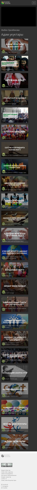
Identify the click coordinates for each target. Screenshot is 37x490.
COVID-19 (4, 478)
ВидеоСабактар (5, 470)
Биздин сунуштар (6, 477)
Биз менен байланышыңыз (8, 475)
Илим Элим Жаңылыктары (8, 480)
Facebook (4, 484)
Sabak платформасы (7, 473)
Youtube (4, 488)
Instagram (4, 486)
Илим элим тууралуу (7, 472)
